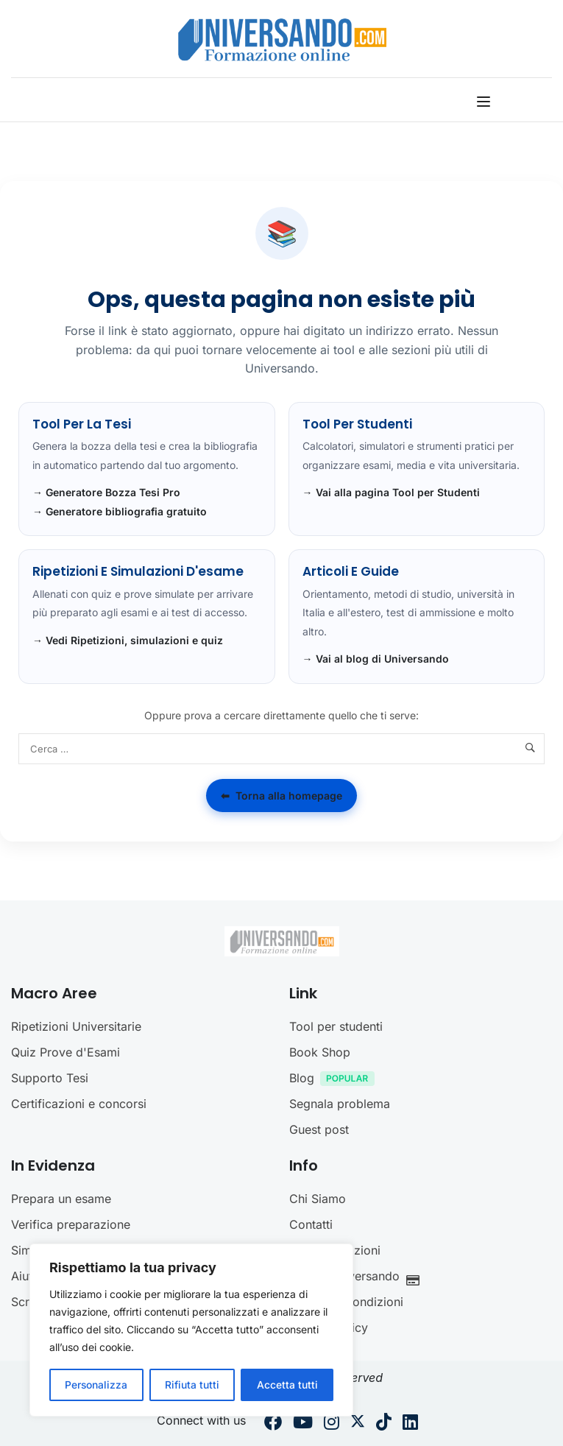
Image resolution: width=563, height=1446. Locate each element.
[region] (191, 1330)
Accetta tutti (287, 1384)
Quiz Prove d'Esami (65, 1052)
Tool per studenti (336, 1026)
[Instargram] (331, 1424)
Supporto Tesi (49, 1078)
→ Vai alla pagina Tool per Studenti (391, 492)
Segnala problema (339, 1103)
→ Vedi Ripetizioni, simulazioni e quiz (127, 640)
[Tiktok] (384, 1424)
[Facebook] (273, 1424)
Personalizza (96, 1384)
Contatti (311, 1224)
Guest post (319, 1129)
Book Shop (319, 1052)
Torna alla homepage (281, 795)
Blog (335, 1080)
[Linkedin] (410, 1424)
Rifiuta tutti (192, 1384)
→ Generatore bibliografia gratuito (119, 511)
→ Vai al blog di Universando (375, 658)
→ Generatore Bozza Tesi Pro (106, 492)
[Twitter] (357, 1424)
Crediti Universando (358, 1278)
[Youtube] (303, 1424)
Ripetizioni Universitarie (76, 1026)
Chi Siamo (317, 1198)
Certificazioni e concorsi (78, 1103)
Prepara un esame (61, 1198)
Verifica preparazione (70, 1224)
